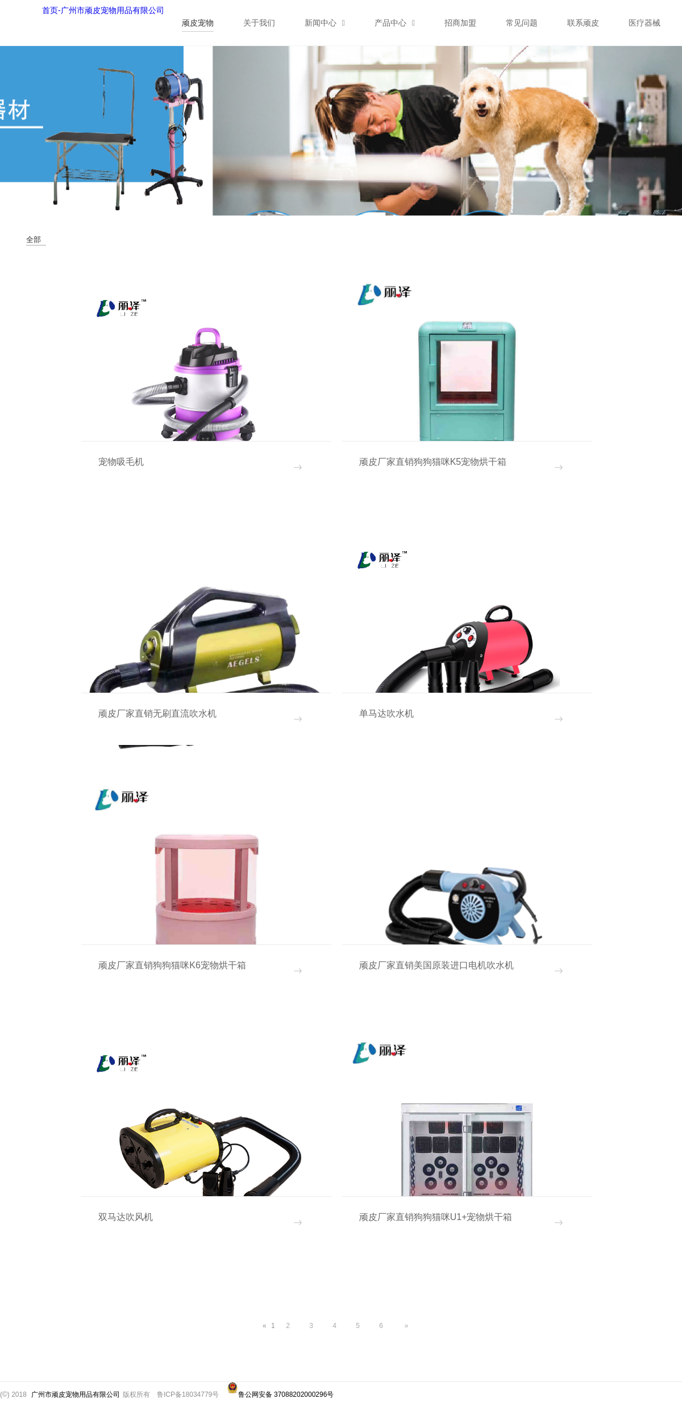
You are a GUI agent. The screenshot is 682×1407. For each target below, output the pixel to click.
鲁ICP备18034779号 (188, 1394)
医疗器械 (644, 22)
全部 (33, 239)
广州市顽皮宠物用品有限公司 (75, 1392)
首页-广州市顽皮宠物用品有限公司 (103, 10)
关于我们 (259, 22)
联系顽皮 (583, 22)
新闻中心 (325, 22)
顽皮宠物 (198, 22)
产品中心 (395, 22)
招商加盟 (460, 22)
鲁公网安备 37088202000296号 (280, 1387)
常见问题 (522, 22)
